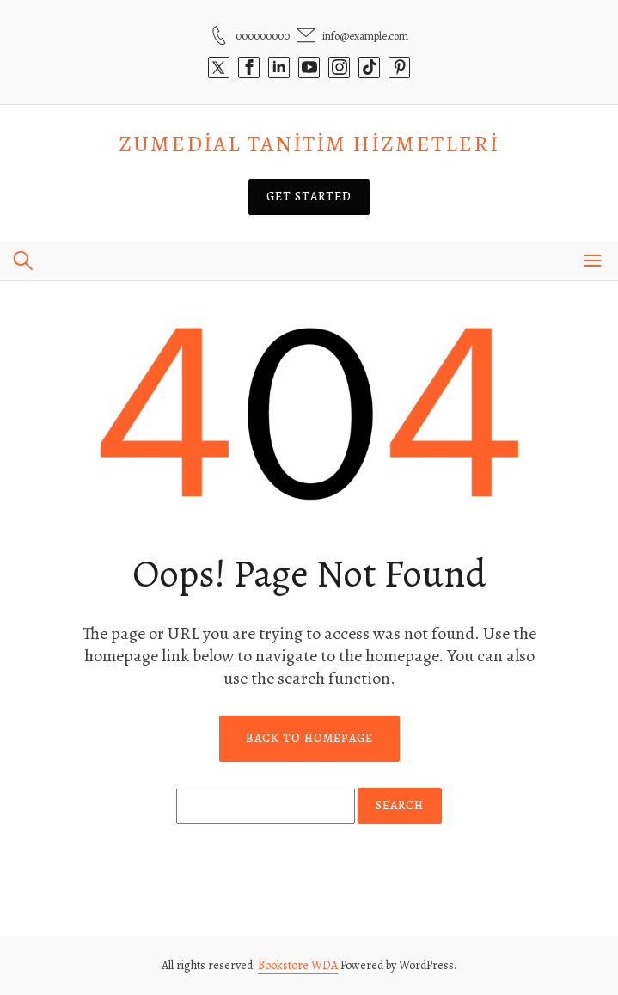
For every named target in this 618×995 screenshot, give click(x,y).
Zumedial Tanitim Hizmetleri (309, 144)
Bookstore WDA (298, 965)
